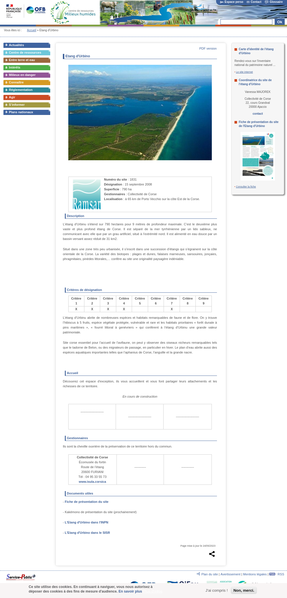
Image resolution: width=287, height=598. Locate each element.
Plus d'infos (152, 592)
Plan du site (209, 574)
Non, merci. (243, 591)
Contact (254, 1)
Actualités (16, 45)
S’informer (17, 104)
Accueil (31, 30)
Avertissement (230, 574)
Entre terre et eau (22, 60)
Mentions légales (255, 574)
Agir (12, 97)
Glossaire (274, 1)
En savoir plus (130, 593)
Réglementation (21, 89)
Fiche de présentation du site (86, 501)
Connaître (16, 82)
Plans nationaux (21, 112)
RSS (276, 574)
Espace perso (231, 1)
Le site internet (244, 72)
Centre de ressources (25, 52)
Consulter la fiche (246, 186)
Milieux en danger (22, 75)
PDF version (208, 48)
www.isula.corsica (92, 481)
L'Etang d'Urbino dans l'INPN (86, 522)
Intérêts (14, 67)
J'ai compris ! (216, 591)
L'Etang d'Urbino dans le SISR (87, 532)
